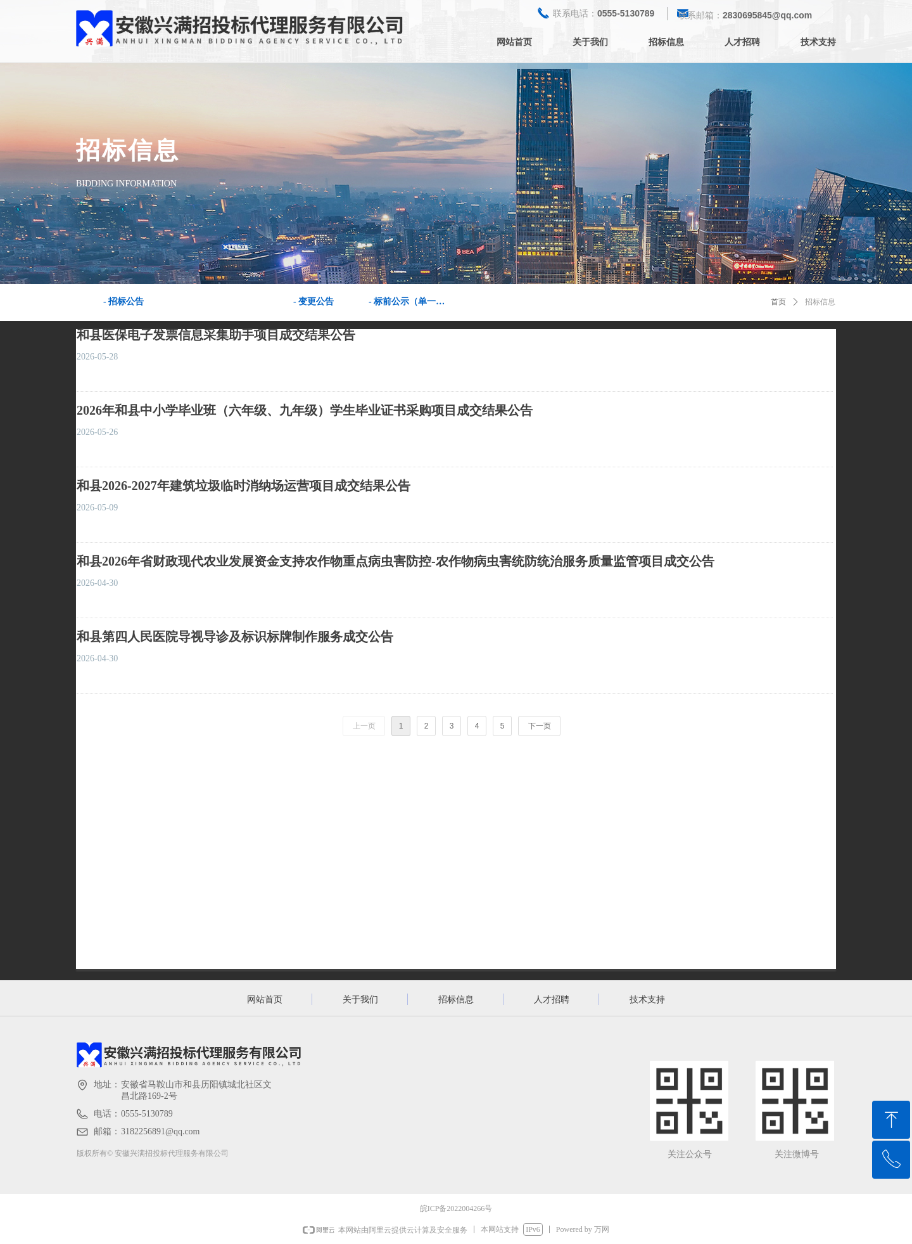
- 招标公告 (123, 301)
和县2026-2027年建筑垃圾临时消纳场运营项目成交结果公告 (243, 486)
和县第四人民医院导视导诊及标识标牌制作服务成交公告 (235, 637)
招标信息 (820, 301)
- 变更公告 (313, 301)
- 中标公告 (218, 301)
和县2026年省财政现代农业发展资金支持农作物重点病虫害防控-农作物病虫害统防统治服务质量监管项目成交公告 (395, 561)
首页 (778, 301)
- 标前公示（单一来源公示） (412, 301)
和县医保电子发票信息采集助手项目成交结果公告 (216, 335)
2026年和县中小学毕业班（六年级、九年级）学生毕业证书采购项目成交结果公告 (305, 410)
